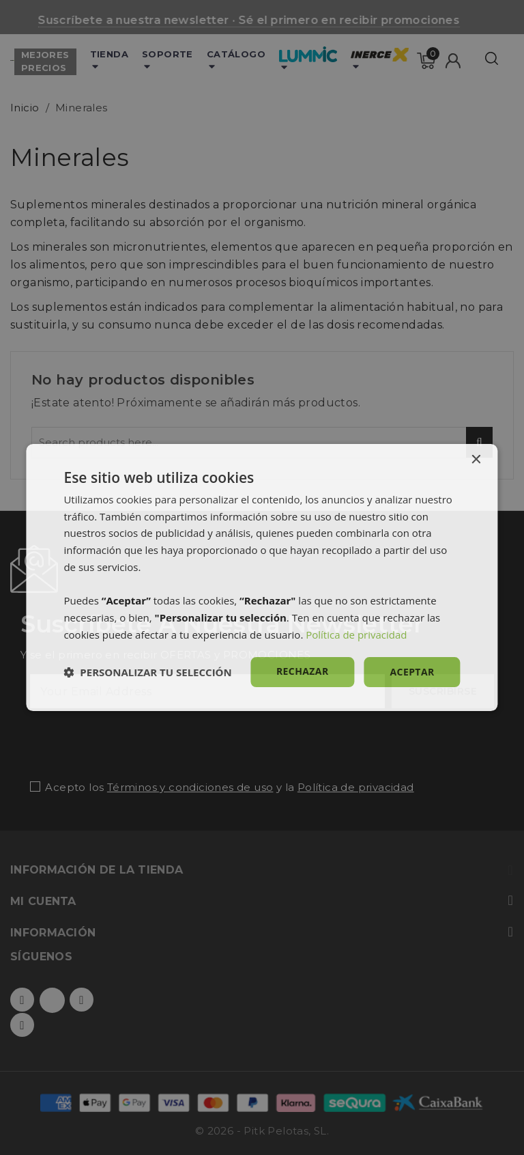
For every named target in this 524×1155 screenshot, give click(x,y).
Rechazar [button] (302, 671)
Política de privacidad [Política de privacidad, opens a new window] (356, 634)
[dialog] (261, 578)
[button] (147, 672)
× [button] (476, 460)
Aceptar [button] (412, 671)
